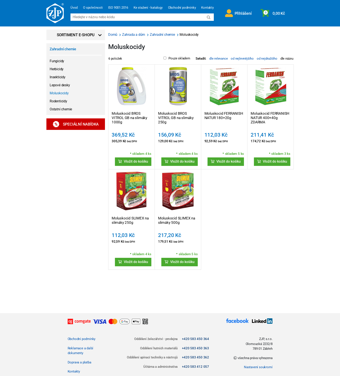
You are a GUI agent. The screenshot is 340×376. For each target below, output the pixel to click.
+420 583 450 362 (195, 357)
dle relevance (218, 58)
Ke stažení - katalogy (148, 8)
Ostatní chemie (61, 109)
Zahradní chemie (63, 49)
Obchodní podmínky (182, 8)
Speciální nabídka (76, 124)
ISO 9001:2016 (118, 8)
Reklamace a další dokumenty (80, 350)
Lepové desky (60, 85)
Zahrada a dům (134, 35)
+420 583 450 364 (195, 339)
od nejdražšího (267, 58)
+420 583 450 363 (195, 348)
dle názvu (286, 58)
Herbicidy (57, 69)
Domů (113, 35)
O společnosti (93, 8)
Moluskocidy (59, 93)
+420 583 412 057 (195, 367)
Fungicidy (57, 61)
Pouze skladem (176, 58)
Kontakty (207, 8)
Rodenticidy (58, 101)
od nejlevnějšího (242, 58)
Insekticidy (57, 77)
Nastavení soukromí (258, 367)
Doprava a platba (79, 362)
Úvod (74, 8)
